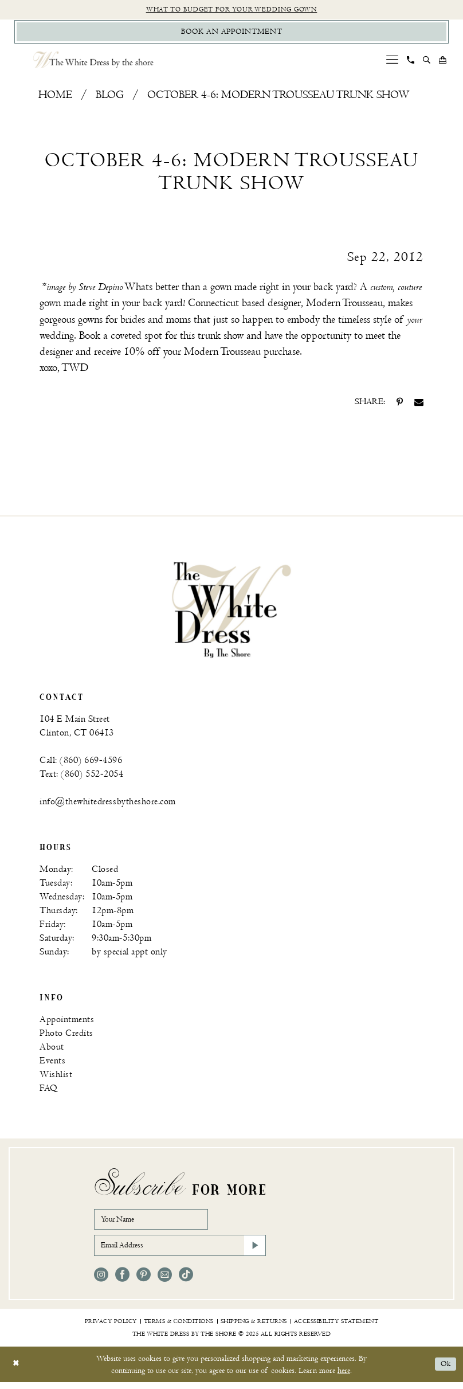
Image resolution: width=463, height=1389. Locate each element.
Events (52, 1063)
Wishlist (56, 1076)
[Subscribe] (254, 1251)
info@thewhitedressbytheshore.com (108, 804)
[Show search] (427, 62)
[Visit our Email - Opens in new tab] (165, 1281)
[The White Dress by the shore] (93, 62)
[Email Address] (180, 1251)
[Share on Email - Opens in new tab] (418, 404)
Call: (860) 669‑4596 (81, 762)
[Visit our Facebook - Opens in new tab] (122, 1281)
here (344, 1377)
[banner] (231, 612)
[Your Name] (157, 1222)
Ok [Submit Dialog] (444, 1371)
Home (55, 97)
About (52, 1049)
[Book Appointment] (231, 33)
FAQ (49, 1090)
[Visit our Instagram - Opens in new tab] (101, 1281)
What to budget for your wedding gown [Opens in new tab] (231, 10)
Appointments (67, 1021)
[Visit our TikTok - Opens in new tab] (186, 1281)
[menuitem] (392, 62)
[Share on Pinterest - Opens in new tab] (400, 404)
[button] (392, 62)
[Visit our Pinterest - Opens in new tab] (143, 1281)
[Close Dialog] (17, 1371)
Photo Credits (66, 1035)
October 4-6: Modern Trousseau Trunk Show (278, 97)
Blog (110, 97)
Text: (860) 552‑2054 (81, 776)
